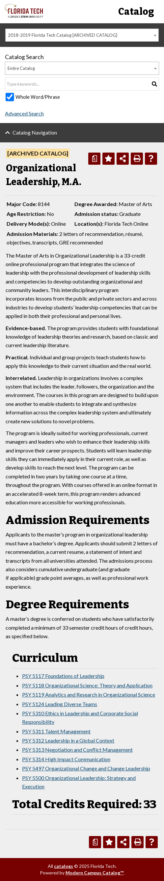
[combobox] (82, 35)
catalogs (63, 866)
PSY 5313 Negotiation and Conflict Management (77, 749)
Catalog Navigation (35, 132)
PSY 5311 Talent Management (56, 731)
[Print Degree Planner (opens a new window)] (94, 159)
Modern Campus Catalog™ (94, 872)
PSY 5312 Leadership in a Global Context (68, 740)
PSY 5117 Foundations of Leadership (63, 676)
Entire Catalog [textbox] (21, 68)
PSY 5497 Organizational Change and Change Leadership (86, 768)
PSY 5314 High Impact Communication (66, 759)
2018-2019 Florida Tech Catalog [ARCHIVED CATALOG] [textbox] (62, 35)
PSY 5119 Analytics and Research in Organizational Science (88, 694)
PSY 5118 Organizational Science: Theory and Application (87, 685)
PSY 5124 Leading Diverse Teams (59, 704)
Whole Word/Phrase (37, 97)
